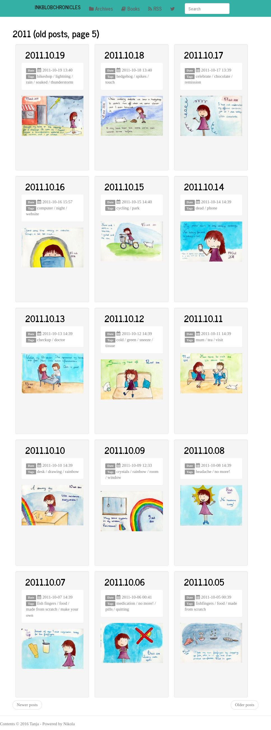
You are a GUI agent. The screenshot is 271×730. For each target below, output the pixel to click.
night (60, 208)
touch (110, 82)
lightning (63, 76)
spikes (141, 76)
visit (219, 340)
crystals (122, 471)
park (136, 208)
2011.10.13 (45, 318)
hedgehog (124, 76)
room (153, 471)
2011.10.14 (204, 186)
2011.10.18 (124, 54)
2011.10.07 (45, 581)
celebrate (203, 76)
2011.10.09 (124, 450)
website (32, 214)
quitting (122, 609)
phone (212, 208)
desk (41, 471)
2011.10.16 (45, 186)
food (63, 603)
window (114, 477)
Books (130, 8)
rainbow (72, 471)
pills (109, 609)
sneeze (145, 340)
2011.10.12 (124, 318)
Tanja (34, 724)
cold (120, 340)
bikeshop (44, 76)
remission (193, 82)
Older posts (244, 705)
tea (210, 340)
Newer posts (27, 705)
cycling (122, 208)
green (131, 340)
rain (29, 82)
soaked (42, 82)
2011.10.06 (124, 581)
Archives (101, 8)
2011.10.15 (124, 186)
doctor (59, 340)
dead (200, 208)
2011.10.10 (45, 450)
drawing (55, 471)
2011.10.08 (204, 450)
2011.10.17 (203, 54)
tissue (110, 345)
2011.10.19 (45, 54)
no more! (222, 471)
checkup (44, 340)
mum (200, 340)
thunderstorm (62, 82)
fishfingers (205, 603)
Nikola (69, 724)
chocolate (222, 76)
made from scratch (41, 609)
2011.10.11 (203, 318)
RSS (155, 8)
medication (125, 603)
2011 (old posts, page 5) (56, 33)
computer (45, 208)
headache (203, 471)
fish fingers (46, 603)
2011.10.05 (204, 581)
